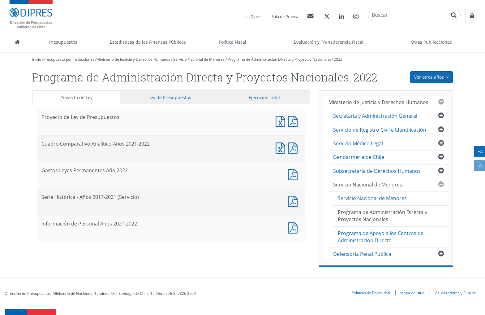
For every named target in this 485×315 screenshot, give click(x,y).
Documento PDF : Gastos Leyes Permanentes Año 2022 (294, 174)
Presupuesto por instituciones (68, 59)
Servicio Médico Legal (358, 143)
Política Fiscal (232, 42)
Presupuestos (63, 42)
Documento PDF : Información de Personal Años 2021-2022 (294, 227)
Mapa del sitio (412, 292)
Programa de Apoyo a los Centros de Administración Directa (380, 237)
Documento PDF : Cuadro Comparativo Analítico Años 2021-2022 (294, 147)
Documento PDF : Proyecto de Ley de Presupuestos (294, 121)
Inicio (36, 59)
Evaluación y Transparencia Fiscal (328, 42)
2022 (338, 59)
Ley (169, 97)
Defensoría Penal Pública (362, 254)
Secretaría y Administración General (375, 115)
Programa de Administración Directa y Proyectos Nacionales (280, 59)
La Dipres (253, 16)
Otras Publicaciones (431, 42)
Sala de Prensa (285, 16)
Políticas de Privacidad (371, 292)
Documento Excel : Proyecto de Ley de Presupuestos (282, 121)
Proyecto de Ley (76, 97)
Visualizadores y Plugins (455, 292)
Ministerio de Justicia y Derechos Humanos (133, 59)
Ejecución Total (264, 97)
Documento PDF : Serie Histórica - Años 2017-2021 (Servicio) (294, 201)
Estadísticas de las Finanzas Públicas (148, 42)
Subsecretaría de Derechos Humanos (377, 171)
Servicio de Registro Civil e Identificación (379, 129)
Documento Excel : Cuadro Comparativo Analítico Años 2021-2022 (282, 147)
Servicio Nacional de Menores (199, 59)
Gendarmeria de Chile (358, 157)
